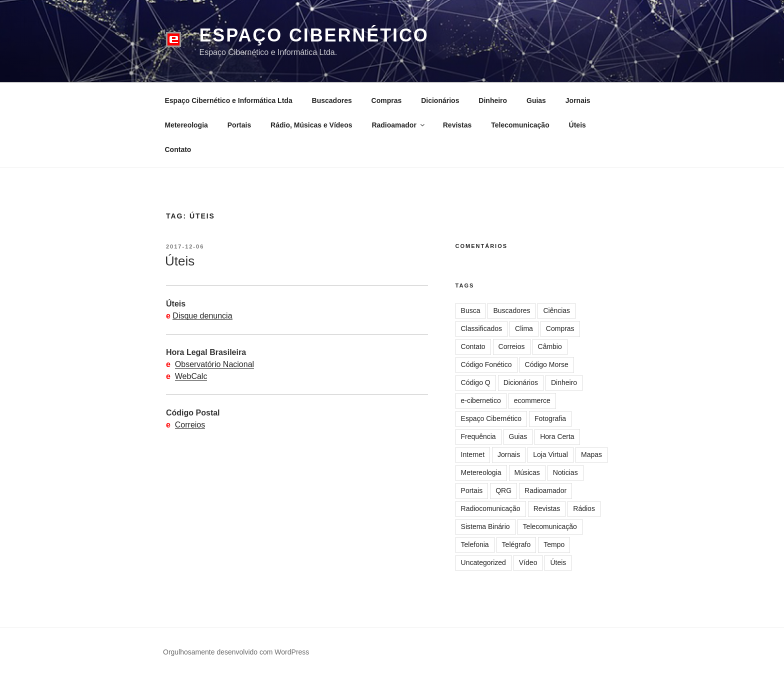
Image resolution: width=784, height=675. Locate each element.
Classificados (481, 328)
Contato (178, 150)
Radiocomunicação (490, 508)
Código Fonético (486, 364)
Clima (524, 328)
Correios (190, 424)
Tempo (554, 544)
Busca (470, 310)
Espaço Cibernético (313, 35)
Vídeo (528, 562)
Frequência (478, 436)
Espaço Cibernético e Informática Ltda (228, 100)
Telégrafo (516, 544)
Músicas (527, 472)
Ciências (556, 310)
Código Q (475, 382)
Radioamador (399, 125)
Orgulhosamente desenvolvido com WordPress (236, 652)
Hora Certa (557, 436)
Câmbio (550, 346)
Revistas (457, 125)
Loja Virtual (550, 454)
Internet (472, 454)
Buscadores (332, 100)
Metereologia (186, 125)
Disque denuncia (202, 316)
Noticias (565, 472)
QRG (504, 490)
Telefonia (475, 544)
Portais (239, 125)
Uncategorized (483, 562)
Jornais (578, 100)
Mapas (591, 454)
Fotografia (550, 418)
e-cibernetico (481, 400)
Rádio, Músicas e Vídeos (311, 125)
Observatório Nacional (214, 364)
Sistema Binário (485, 526)
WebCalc (191, 376)
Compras (387, 100)
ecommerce (532, 400)
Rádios (584, 508)
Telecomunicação (520, 125)
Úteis (577, 125)
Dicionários (440, 100)
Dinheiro (492, 100)
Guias (536, 100)
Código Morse (546, 364)
